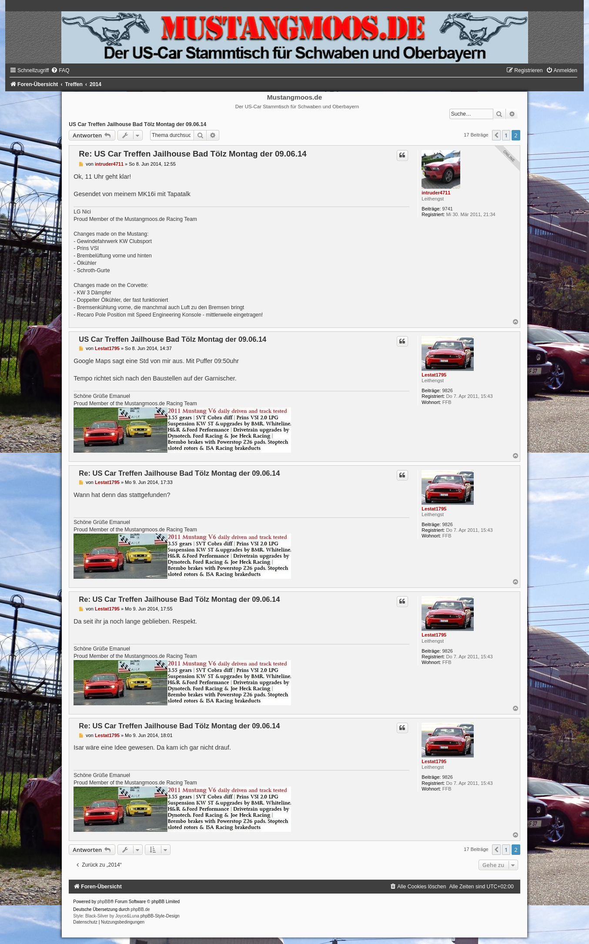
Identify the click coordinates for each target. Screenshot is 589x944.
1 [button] (506, 135)
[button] (496, 135)
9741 (447, 208)
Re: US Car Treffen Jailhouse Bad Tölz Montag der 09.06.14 (192, 153)
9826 (447, 390)
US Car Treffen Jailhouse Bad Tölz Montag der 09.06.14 (137, 124)
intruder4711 (436, 192)
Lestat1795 (434, 374)
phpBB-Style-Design (160, 916)
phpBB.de (140, 909)
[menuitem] (60, 70)
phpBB (103, 901)
